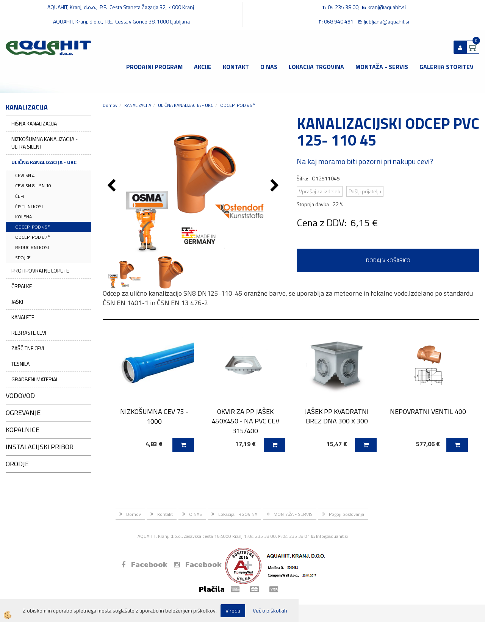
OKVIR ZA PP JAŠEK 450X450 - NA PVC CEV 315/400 (245, 421)
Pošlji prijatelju (365, 191)
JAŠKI (17, 302)
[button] (275, 186)
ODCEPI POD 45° (32, 226)
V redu (232, 610)
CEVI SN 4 (25, 175)
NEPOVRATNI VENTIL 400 (428, 411)
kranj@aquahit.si (387, 7)
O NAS (268, 66)
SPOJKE (23, 257)
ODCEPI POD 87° (32, 237)
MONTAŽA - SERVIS (381, 66)
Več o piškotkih (270, 610)
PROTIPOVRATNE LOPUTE (40, 270)
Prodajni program (154, 66)
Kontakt (236, 66)
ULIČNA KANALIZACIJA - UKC (44, 162)
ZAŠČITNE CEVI (27, 348)
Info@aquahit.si (332, 536)
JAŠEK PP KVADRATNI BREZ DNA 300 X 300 (337, 416)
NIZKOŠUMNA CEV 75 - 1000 (154, 416)
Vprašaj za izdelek (319, 191)
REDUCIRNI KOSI (32, 247)
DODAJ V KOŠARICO (388, 260)
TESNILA (20, 364)
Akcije (202, 66)
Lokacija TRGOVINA (316, 66)
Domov (110, 105)
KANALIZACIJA (137, 105)
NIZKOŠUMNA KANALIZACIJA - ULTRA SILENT (44, 142)
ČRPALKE (21, 286)
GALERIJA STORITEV (446, 66)
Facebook (144, 564)
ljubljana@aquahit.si (386, 21)
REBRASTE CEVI (28, 333)
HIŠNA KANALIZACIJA (34, 123)
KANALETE (22, 317)
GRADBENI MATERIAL (34, 379)
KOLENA (23, 216)
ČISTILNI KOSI (29, 206)
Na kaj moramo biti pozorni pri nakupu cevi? (365, 161)
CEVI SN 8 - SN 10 (33, 185)
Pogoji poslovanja (346, 514)
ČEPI (19, 196)
